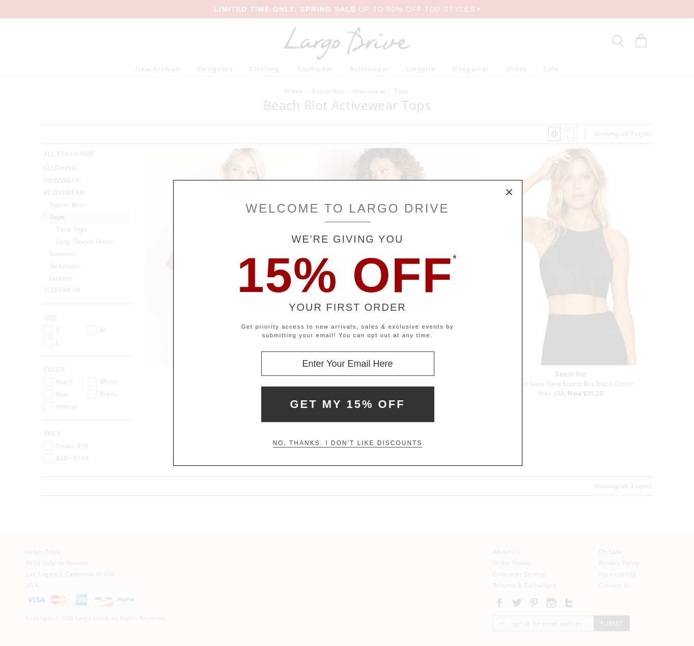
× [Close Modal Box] (509, 193)
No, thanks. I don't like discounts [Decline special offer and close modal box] (348, 443)
